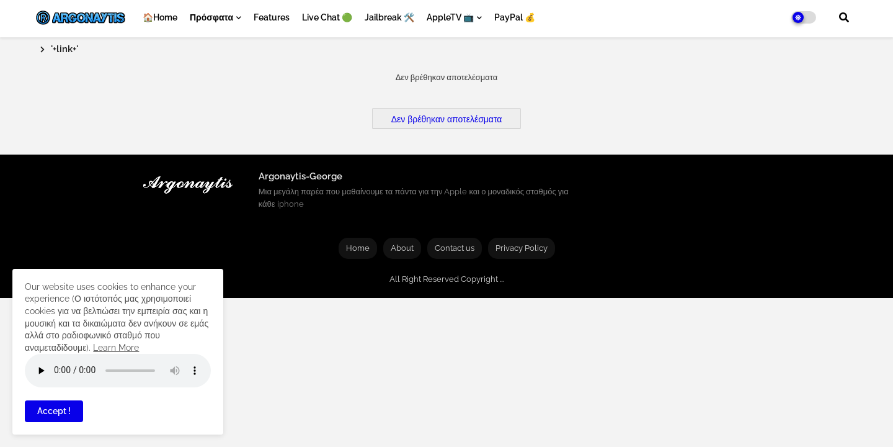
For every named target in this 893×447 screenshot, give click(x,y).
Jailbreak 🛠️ (389, 17)
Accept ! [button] (54, 411)
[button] (844, 17)
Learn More (116, 348)
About (402, 248)
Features (272, 17)
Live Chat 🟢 (327, 17)
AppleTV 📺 (450, 17)
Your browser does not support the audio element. (118, 370)
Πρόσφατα (211, 17)
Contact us (454, 248)
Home (358, 248)
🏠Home (160, 17)
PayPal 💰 (514, 17)
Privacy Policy (521, 248)
